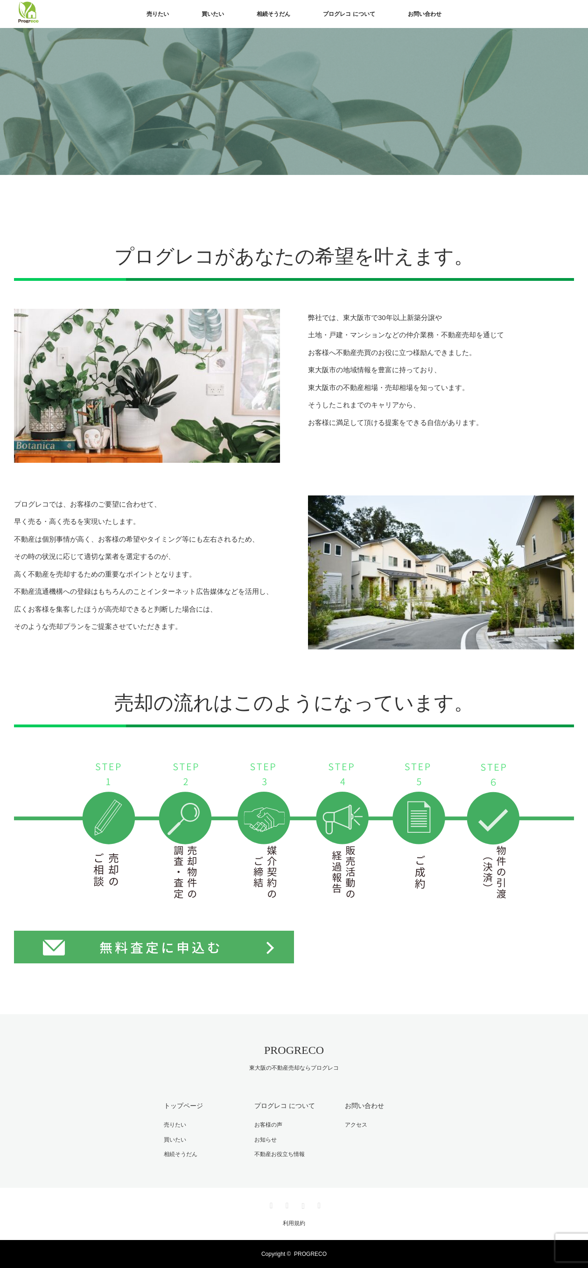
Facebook (286, 1204)
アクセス (356, 1125)
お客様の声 (268, 1125)
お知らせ (265, 1139)
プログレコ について (349, 14)
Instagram (302, 1204)
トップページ (183, 1105)
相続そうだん (273, 14)
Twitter (270, 1204)
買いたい (213, 14)
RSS (318, 1204)
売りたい (158, 14)
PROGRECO (294, 1050)
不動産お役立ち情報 (279, 1154)
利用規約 (294, 1223)
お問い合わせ (424, 14)
